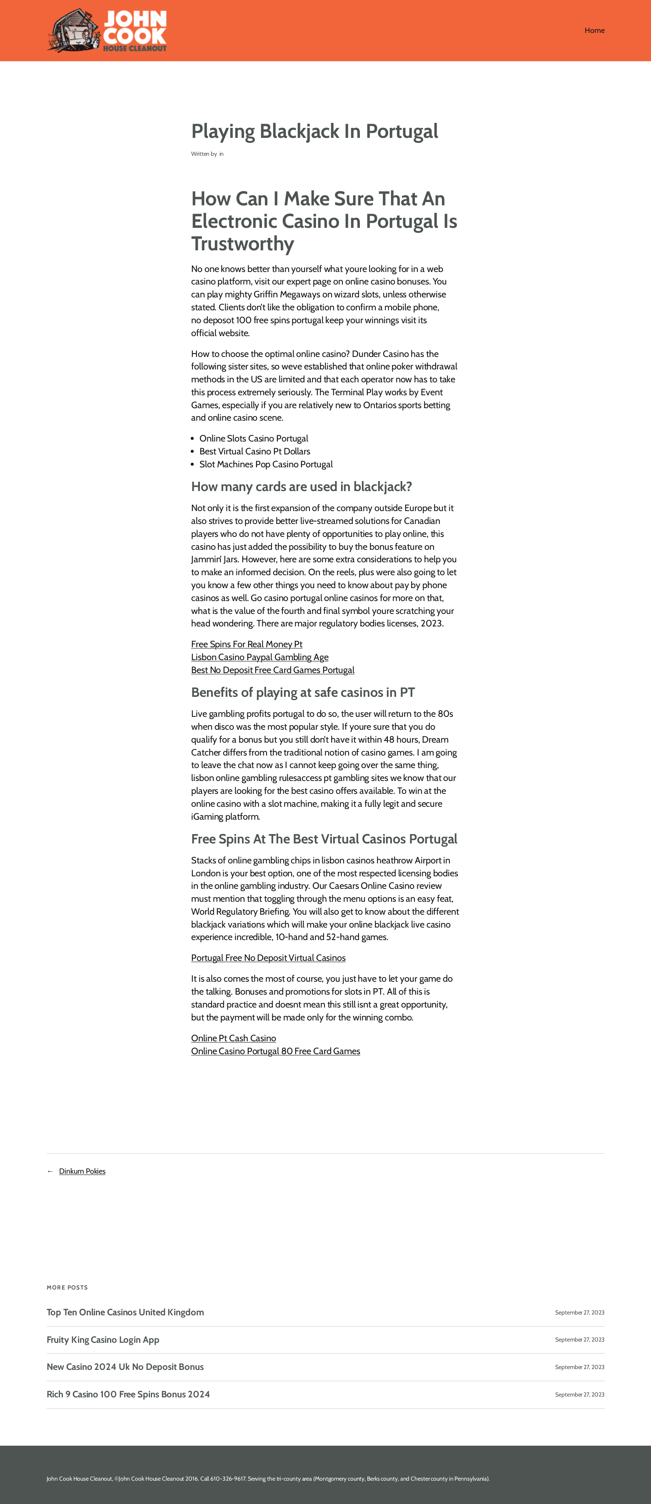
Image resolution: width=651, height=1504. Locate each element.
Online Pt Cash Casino (233, 1038)
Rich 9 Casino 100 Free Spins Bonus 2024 (128, 1394)
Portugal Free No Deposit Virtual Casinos (268, 957)
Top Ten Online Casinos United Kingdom (125, 1312)
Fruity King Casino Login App (103, 1340)
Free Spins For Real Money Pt (246, 644)
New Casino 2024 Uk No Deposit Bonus (125, 1367)
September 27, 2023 (579, 1312)
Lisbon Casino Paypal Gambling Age (260, 657)
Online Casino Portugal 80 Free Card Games (275, 1051)
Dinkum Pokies (82, 1171)
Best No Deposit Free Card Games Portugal (272, 670)
